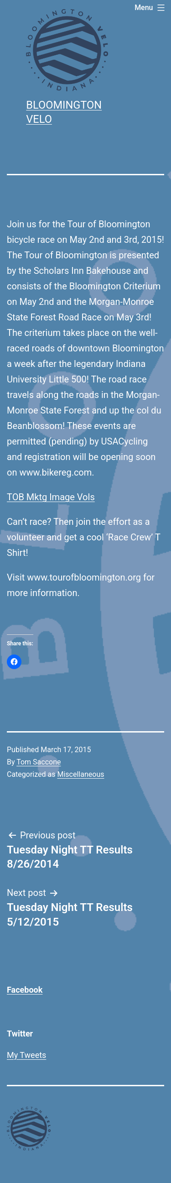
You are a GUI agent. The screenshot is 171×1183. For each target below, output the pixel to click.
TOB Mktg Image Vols (51, 497)
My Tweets (26, 1055)
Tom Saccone (38, 762)
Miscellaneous (80, 774)
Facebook (24, 990)
